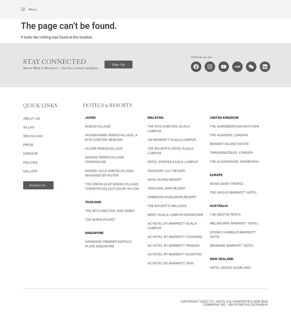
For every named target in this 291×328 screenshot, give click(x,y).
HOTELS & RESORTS (107, 105)
